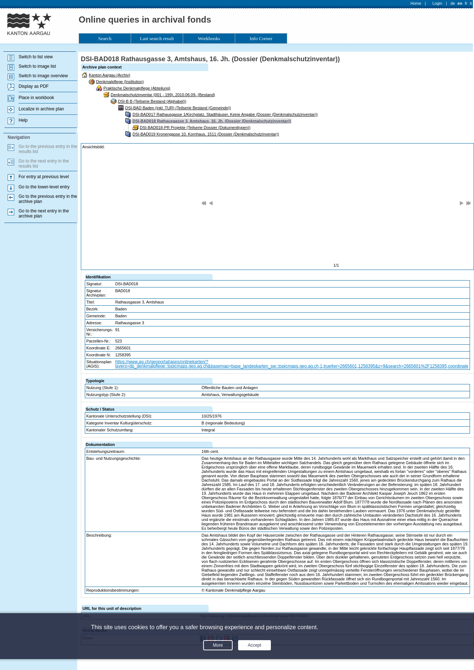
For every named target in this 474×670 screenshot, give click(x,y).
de (452, 3)
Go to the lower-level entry (44, 186)
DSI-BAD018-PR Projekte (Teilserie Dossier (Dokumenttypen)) (195, 127)
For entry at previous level (44, 176)
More (218, 645)
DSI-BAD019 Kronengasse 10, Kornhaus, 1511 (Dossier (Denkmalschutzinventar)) (206, 134)
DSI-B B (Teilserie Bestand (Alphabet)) (152, 101)
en (460, 3)
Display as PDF (34, 86)
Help (23, 120)
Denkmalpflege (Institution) (120, 81)
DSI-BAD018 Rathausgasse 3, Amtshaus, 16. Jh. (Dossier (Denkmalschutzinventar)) (212, 121)
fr (466, 3)
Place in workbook (36, 97)
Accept (254, 645)
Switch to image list (37, 66)
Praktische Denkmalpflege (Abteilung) (136, 88)
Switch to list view (36, 56)
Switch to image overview (43, 75)
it (471, 3)
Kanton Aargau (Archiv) (109, 75)
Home (416, 3)
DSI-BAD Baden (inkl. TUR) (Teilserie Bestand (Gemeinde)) (178, 108)
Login (437, 3)
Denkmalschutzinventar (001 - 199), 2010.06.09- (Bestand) (163, 95)
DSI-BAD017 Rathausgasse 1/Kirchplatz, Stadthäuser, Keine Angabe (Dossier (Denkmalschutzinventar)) (225, 114)
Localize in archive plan (41, 108)
